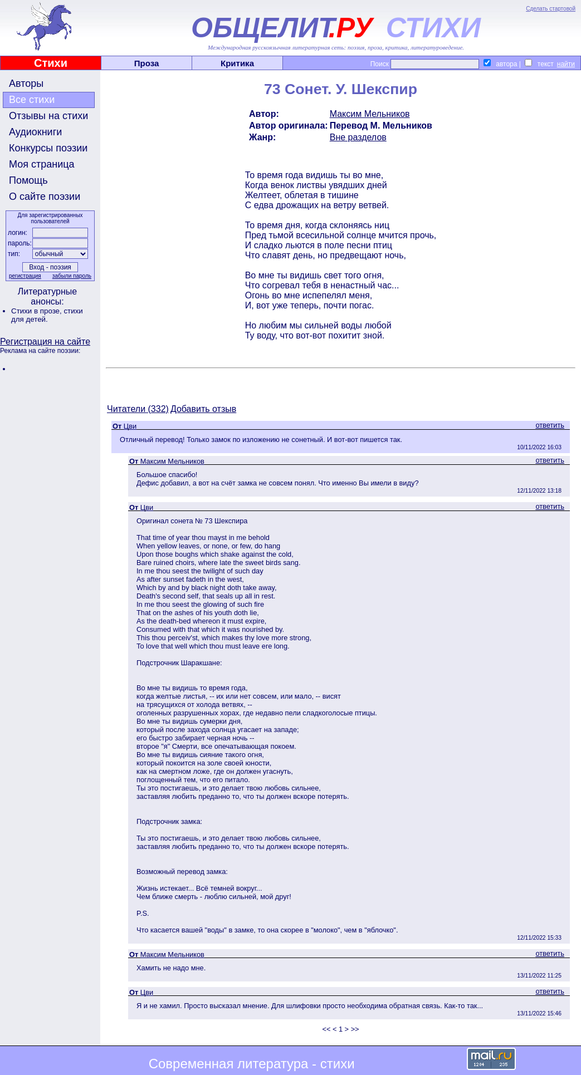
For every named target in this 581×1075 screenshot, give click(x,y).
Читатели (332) (138, 409)
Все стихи (32, 99)
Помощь (28, 180)
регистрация (25, 276)
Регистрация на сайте (45, 341)
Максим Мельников (370, 114)
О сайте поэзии (44, 196)
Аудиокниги (35, 132)
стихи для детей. (47, 315)
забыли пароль (71, 276)
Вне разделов (358, 137)
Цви (130, 426)
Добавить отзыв (203, 409)
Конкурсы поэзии (48, 148)
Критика (237, 63)
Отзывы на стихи (48, 115)
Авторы (26, 83)
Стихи (50, 63)
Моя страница (42, 164)
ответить (549, 425)
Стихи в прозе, (37, 311)
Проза (146, 63)
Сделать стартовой (550, 9)
